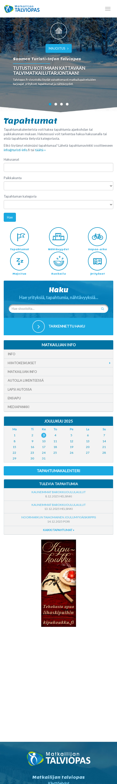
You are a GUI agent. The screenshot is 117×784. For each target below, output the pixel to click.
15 (14, 447)
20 (87, 447)
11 (55, 441)
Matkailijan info (22, 371)
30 (32, 458)
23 (32, 452)
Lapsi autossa (20, 389)
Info (11, 354)
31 (43, 458)
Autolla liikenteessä (26, 380)
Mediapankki (18, 407)
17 (43, 447)
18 (55, 447)
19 (71, 447)
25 (55, 452)
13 (87, 441)
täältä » (40, 150)
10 (43, 441)
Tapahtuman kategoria (20, 196)
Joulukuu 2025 (58, 421)
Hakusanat (11, 159)
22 (14, 452)
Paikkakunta (13, 178)
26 (71, 452)
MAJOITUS (59, 48)
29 (14, 458)
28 (104, 452)
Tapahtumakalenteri (58, 470)
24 (43, 452)
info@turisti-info (15, 150)
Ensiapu (14, 398)
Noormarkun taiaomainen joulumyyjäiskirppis (58, 517)
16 (32, 447)
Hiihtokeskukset (22, 363)
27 (87, 452)
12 (71, 441)
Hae (10, 217)
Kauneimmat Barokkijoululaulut (59, 492)
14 (104, 441)
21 (104, 447)
